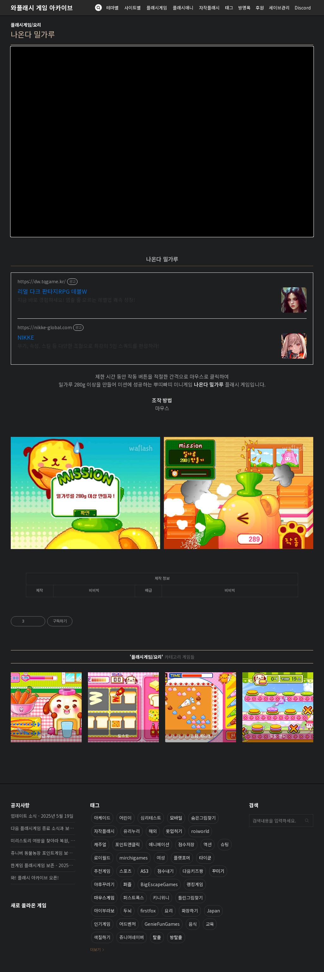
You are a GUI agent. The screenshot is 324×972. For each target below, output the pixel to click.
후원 (260, 7)
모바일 (176, 818)
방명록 (244, 7)
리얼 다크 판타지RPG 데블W (52, 291)
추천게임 (102, 871)
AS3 (144, 871)
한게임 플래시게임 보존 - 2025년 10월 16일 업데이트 (43, 865)
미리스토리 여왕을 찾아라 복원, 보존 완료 (43, 840)
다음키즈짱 (193, 871)
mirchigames (133, 857)
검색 (307, 821)
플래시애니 (183, 7)
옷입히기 (174, 831)
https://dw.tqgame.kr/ (41, 281)
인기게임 (102, 924)
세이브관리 (279, 7)
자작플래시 (209, 7)
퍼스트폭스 (133, 897)
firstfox (148, 910)
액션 (207, 844)
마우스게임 (104, 897)
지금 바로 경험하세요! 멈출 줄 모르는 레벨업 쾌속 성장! (76, 299)
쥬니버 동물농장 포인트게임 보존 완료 (43, 853)
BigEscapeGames (159, 884)
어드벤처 (127, 924)
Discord (303, 7)
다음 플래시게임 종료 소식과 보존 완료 (43, 828)
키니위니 (161, 897)
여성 (161, 857)
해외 (153, 831)
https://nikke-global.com (44, 327)
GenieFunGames (162, 924)
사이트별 (132, 7)
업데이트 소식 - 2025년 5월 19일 (42, 816)
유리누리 (131, 831)
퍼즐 (127, 884)
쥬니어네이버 (131, 937)
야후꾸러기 (104, 884)
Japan (213, 910)
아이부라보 (104, 910)
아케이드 (102, 818)
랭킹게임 (195, 884)
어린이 (125, 818)
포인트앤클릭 (127, 844)
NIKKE (25, 337)
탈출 (157, 937)
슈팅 (225, 844)
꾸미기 (218, 871)
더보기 (95, 949)
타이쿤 (205, 857)
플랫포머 (182, 857)
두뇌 (127, 910)
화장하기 (190, 910)
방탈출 (176, 937)
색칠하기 (102, 937)
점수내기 (165, 871)
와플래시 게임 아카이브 (42, 7)
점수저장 (186, 844)
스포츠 (125, 871)
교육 (210, 924)
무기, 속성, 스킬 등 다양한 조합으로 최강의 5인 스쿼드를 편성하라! (88, 345)
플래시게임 (156, 7)
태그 (229, 7)
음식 (193, 924)
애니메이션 (159, 844)
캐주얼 (100, 844)
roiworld (200, 831)
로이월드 (102, 857)
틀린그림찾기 (190, 897)
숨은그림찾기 (203, 818)
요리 (169, 910)
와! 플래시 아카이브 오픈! (35, 877)
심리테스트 (150, 818)
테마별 (112, 7)
